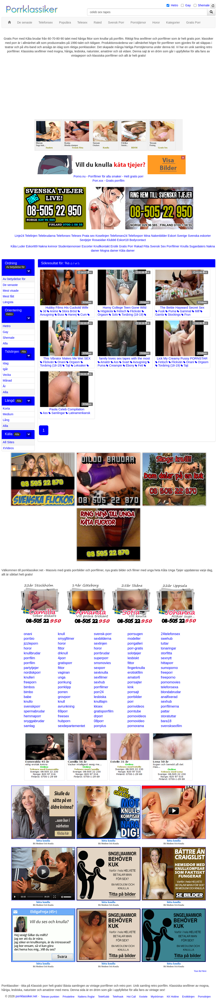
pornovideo (136, 721)
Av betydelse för (14, 279)
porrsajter (135, 682)
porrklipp (64, 687)
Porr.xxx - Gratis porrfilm (109, 180)
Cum (82, 314)
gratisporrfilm (103, 711)
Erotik (114, 246)
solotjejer (134, 653)
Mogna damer (109, 250)
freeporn (30, 682)
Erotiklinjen (188, 996)
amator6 (134, 677)
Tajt (66, 365)
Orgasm (73, 362)
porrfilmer (101, 687)
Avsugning (138, 362)
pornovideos (137, 716)
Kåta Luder (18, 246)
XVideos (8, 448)
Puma (171, 311)
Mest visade (11, 290)
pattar (165, 711)
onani (28, 634)
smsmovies (102, 663)
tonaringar (168, 648)
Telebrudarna (47, 235)
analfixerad (169, 697)
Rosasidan (99, 240)
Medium (8, 414)
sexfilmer (100, 677)
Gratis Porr (126, 246)
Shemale (204, 5)
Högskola (105, 311)
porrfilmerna (170, 706)
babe (27, 697)
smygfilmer (66, 638)
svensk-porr (103, 634)
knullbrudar (32, 653)
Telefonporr (135, 235)
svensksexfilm (171, 726)
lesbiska (100, 697)
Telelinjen (31, 235)
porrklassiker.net (26, 996)
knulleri (29, 677)
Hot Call (131, 996)
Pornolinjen (204, 996)
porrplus (100, 726)
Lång (6, 420)
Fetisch (120, 311)
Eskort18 (123, 240)
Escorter (87, 246)
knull (61, 634)
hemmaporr (32, 716)
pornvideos (136, 706)
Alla (5, 343)
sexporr (99, 668)
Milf (196, 311)
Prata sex (88, 235)
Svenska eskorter (199, 235)
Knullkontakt (101, 246)
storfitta (166, 653)
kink (131, 687)
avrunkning (66, 706)
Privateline (68, 996)
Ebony (128, 365)
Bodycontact (137, 240)
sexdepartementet (71, 726)
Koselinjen (102, 235)
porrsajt (133, 692)
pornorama (136, 726)
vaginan (64, 672)
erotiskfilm (135, 672)
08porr (99, 721)
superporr (101, 658)
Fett (139, 365)
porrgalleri (135, 643)
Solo (113, 314)
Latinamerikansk (78, 413)
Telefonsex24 (119, 235)
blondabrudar (171, 692)
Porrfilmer (173, 246)
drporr (98, 716)
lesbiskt (133, 658)
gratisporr (65, 663)
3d (43, 311)
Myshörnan (157, 996)
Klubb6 (111, 240)
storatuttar (168, 716)
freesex (63, 716)
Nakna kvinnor (47, 246)
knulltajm (100, 701)
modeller (134, 638)
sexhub (99, 682)
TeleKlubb (103, 996)
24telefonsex (170, 634)
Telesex (76, 235)
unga (61, 677)
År (4, 386)
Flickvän (134, 311)
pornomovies (170, 682)
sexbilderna (102, 638)
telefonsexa (169, 687)
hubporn (64, 721)
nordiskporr (32, 672)
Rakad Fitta (141, 246)
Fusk (160, 311)
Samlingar (57, 413)
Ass (114, 362)
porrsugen (135, 634)
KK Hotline (173, 996)
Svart (124, 362)
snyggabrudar (34, 721)
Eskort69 (32, 246)
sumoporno (169, 668)
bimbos (29, 687)
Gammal (184, 311)
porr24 (99, 692)
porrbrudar (102, 653)
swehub (166, 638)
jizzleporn (31, 643)
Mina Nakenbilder (155, 235)
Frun (186, 314)
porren (63, 692)
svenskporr (32, 706)
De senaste (10, 285)
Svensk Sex (158, 246)
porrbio (29, 638)
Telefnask (118, 996)
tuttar (164, 643)
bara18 (166, 721)
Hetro (174, 5)
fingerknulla (136, 668)
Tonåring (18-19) (131, 314)
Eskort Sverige (177, 235)
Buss (59, 314)
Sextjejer (85, 240)
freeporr (167, 672)
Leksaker (78, 365)
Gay (188, 5)
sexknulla (101, 672)
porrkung (64, 682)
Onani (60, 362)
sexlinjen (100, 643)
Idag (5, 363)
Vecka (7, 374)
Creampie (114, 365)
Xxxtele (143, 996)
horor (62, 643)
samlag (29, 726)
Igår (5, 369)
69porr (63, 711)
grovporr (64, 697)
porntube (134, 711)
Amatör (104, 362)
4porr (62, 658)
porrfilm (29, 658)
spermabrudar (34, 711)
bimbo (28, 692)
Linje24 (19, 235)
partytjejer (31, 668)
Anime (52, 311)
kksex (98, 706)
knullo (28, 701)
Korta (6, 408)
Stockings (173, 314)
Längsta (8, 302)
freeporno (168, 677)
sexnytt (166, 658)
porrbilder (135, 697)
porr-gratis (135, 648)
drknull (63, 653)
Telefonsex (63, 235)
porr (131, 701)
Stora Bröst (68, 311)
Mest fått (8, 296)
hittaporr (167, 663)
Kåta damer (127, 250)
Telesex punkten (50, 996)
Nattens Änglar (86, 996)
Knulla (184, 246)
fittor (61, 648)
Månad (7, 380)
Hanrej (71, 314)
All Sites (8, 442)
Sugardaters (197, 246)
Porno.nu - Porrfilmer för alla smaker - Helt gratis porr (108, 176)
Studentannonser (69, 246)
